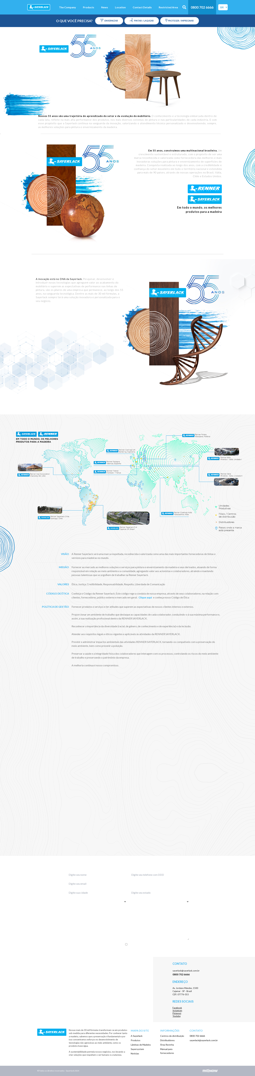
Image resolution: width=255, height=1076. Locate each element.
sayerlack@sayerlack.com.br (186, 970)
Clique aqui (145, 597)
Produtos (135, 1040)
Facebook (177, 1007)
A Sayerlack (136, 1035)
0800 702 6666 (197, 1035)
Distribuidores (167, 1040)
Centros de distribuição (172, 1035)
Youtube (177, 1016)
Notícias (135, 1053)
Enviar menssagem (127, 951)
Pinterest (177, 1013)
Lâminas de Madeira (141, 1044)
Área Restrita (167, 1044)
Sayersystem (137, 1049)
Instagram (177, 1010)
